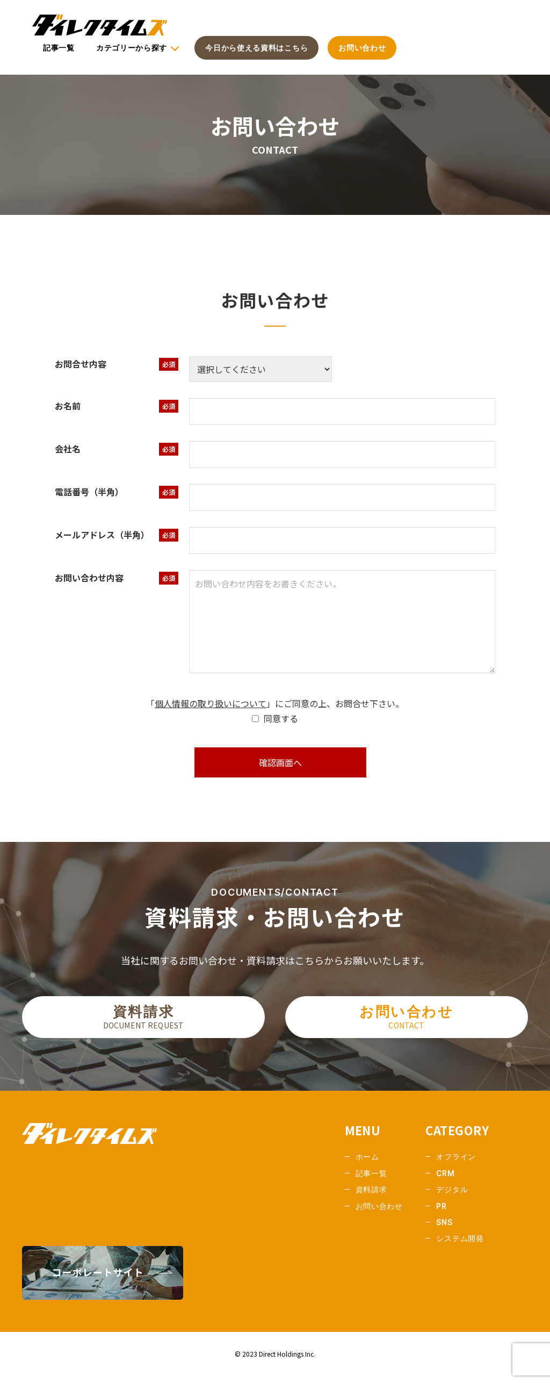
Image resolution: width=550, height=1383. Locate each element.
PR (441, 1213)
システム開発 (459, 1246)
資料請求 (143, 1023)
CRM (445, 1180)
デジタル (452, 1197)
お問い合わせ (362, 47)
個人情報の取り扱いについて (210, 703)
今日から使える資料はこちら (256, 47)
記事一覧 (59, 47)
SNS (444, 1229)
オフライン (456, 1164)
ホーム (367, 1164)
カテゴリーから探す (131, 47)
